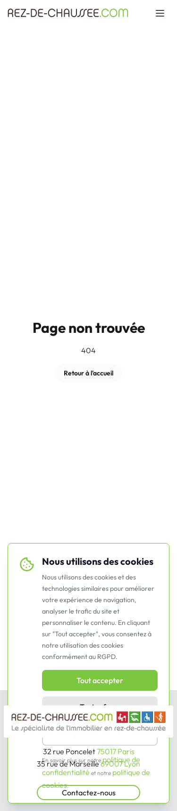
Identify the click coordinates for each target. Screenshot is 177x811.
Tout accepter (99, 680)
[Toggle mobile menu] (160, 13)
